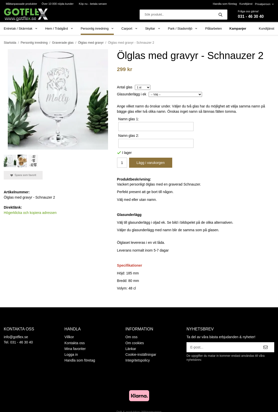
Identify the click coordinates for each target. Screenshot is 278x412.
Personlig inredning (97, 28)
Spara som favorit (23, 175)
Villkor (69, 337)
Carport (129, 28)
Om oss (131, 337)
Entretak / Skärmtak (21, 28)
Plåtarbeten (213, 28)
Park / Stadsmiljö (183, 28)
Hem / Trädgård (59, 28)
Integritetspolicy (137, 360)
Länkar (130, 349)
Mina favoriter (75, 349)
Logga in (71, 354)
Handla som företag (225, 3)
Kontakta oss (74, 343)
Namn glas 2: (128, 136)
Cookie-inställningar (140, 354)
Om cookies (134, 343)
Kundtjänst (245, 3)
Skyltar (152, 28)
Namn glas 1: (128, 119)
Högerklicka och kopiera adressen (30, 213)
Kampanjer (237, 28)
